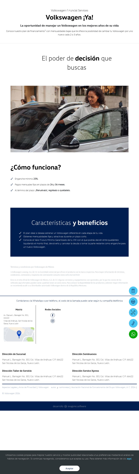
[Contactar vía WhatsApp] (133, 334)
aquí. (129, 458)
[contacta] (19, 397)
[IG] (53, 385)
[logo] (69, 10)
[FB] (53, 379)
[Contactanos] (100, 4)
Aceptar (69, 468)
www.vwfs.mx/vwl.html (70, 338)
